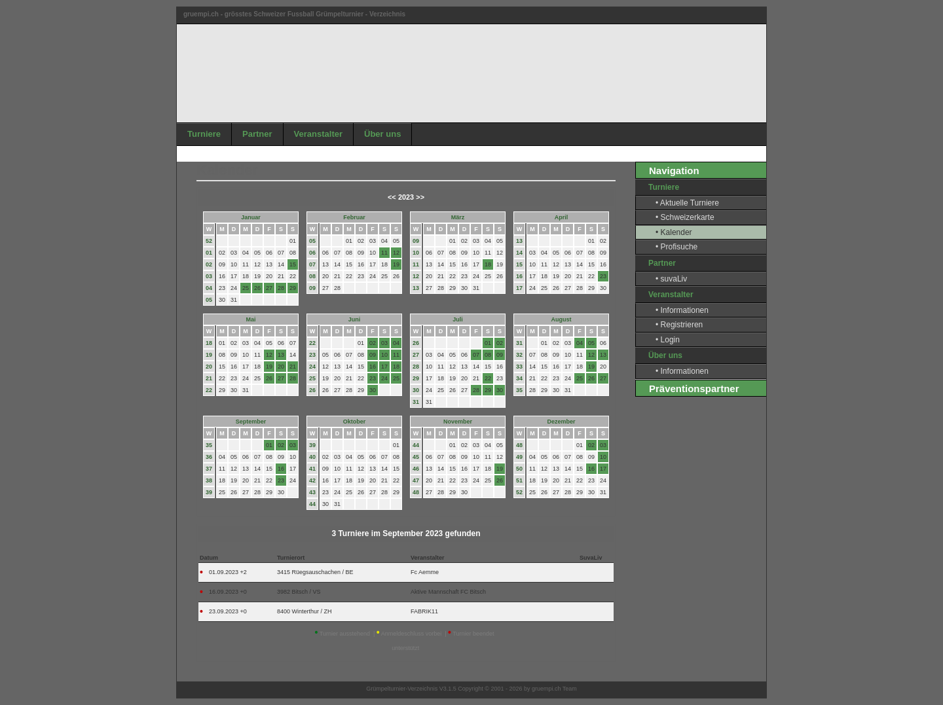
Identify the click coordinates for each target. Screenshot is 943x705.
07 (312, 264)
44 (312, 504)
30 (416, 390)
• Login (668, 339)
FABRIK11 (424, 611)
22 (209, 390)
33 (519, 366)
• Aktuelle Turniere (687, 203)
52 (209, 241)
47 (416, 480)
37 (209, 468)
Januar (251, 217)
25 (312, 378)
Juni (354, 319)
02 (209, 264)
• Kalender (674, 232)
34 (519, 378)
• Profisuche (676, 246)
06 (312, 252)
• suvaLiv (671, 278)
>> (420, 197)
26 (312, 390)
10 (416, 252)
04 (209, 288)
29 (416, 378)
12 (416, 276)
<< (392, 197)
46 (416, 468)
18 (209, 343)
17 (519, 288)
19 (209, 355)
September (251, 421)
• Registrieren (679, 324)
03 (209, 276)
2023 (406, 197)
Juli (458, 319)
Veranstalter (318, 134)
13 (416, 288)
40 (312, 457)
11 (416, 264)
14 (519, 252)
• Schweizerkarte (685, 217)
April (561, 217)
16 (519, 276)
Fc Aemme (425, 572)
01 (209, 252)
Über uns (382, 134)
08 (312, 276)
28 (416, 366)
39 (209, 492)
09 (312, 288)
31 (416, 402)
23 (312, 355)
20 (209, 366)
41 (312, 468)
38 (209, 480)
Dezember (561, 421)
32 (519, 355)
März (458, 217)
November (457, 421)
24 (312, 366)
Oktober (354, 421)
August (561, 319)
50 (519, 468)
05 (209, 300)
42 (312, 480)
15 (519, 264)
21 (209, 378)
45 (416, 457)
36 (209, 457)
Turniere (204, 134)
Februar (354, 217)
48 (416, 492)
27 (416, 355)
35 (519, 390)
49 (519, 457)
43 (312, 492)
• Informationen (682, 310)
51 (519, 480)
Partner (257, 134)
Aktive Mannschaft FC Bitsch (448, 591)
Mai (250, 319)
